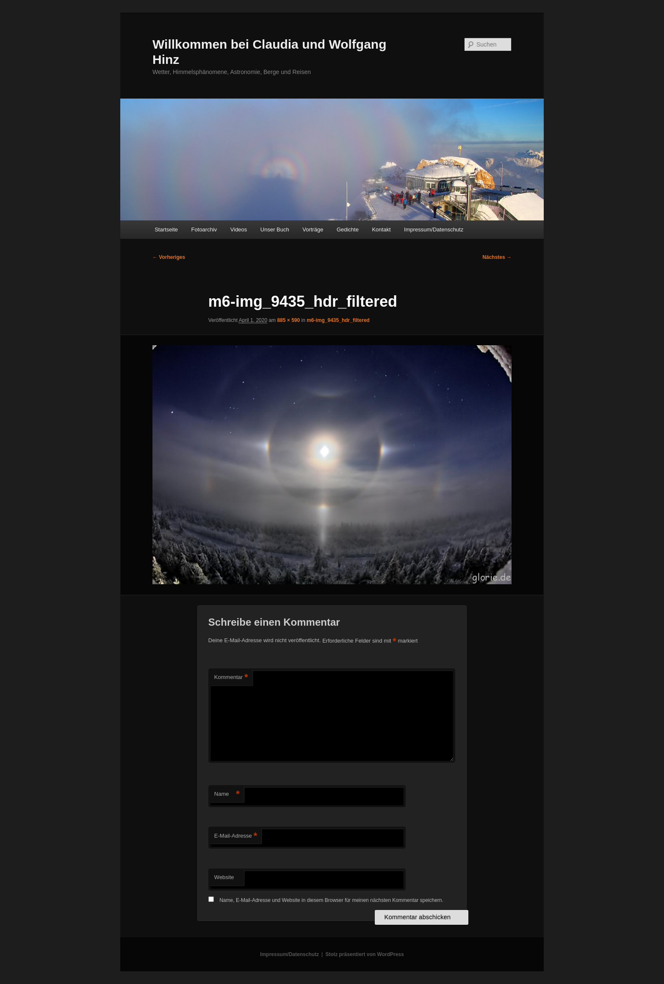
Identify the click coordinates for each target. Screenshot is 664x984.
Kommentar (231, 677)
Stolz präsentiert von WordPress (365, 954)
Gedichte (348, 229)
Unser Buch (274, 229)
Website (224, 877)
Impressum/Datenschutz (433, 229)
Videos (238, 229)
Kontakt (381, 229)
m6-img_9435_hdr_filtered (338, 320)
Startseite (166, 229)
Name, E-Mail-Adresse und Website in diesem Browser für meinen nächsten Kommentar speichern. (331, 900)
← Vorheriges (168, 257)
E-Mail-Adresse (235, 836)
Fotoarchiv (204, 229)
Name (227, 794)
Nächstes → (497, 257)
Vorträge (312, 229)
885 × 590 (288, 320)
